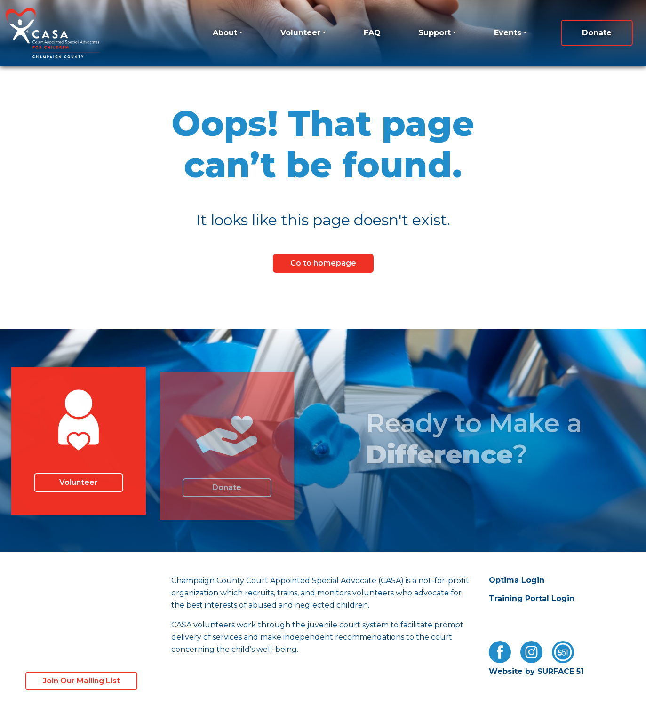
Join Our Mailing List (81, 680)
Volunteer (300, 32)
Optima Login (516, 580)
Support (434, 32)
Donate (597, 32)
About (225, 32)
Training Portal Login (531, 598)
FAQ (372, 32)
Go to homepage (323, 263)
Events (507, 32)
